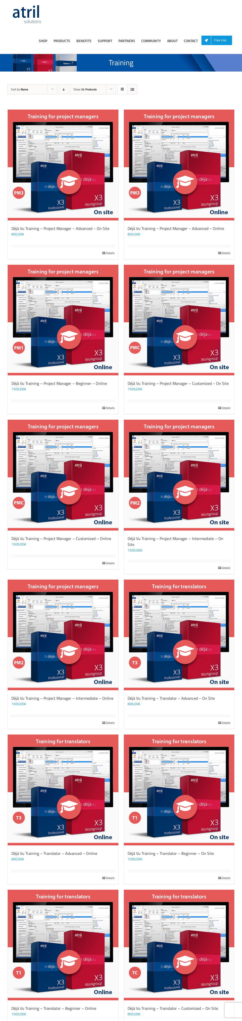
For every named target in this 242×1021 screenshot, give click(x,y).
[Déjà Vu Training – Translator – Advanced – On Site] (179, 635)
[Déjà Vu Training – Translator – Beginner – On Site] (179, 790)
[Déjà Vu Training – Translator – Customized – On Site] (179, 945)
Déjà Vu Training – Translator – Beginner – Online (53, 1008)
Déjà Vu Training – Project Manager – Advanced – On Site (60, 228)
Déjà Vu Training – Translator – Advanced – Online (54, 853)
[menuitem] (218, 40)
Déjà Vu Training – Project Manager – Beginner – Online (59, 383)
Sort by (19, 89)
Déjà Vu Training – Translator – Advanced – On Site (171, 698)
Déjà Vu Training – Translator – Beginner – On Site (171, 853)
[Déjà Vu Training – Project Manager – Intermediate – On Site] (179, 475)
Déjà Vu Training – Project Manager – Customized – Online (61, 539)
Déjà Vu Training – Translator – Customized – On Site (173, 1008)
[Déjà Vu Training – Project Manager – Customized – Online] (63, 475)
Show (85, 89)
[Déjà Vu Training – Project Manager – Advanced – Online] (179, 165)
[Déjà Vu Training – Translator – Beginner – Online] (63, 945)
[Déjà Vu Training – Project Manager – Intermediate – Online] (63, 635)
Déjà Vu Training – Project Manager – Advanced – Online (176, 228)
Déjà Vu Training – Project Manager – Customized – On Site (178, 383)
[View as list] (132, 89)
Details (110, 253)
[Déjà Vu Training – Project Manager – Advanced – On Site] (63, 165)
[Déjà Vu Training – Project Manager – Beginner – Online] (63, 320)
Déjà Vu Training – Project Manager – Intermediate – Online (62, 698)
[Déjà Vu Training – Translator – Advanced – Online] (63, 790)
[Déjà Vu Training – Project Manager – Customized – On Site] (179, 320)
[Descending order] (63, 89)
